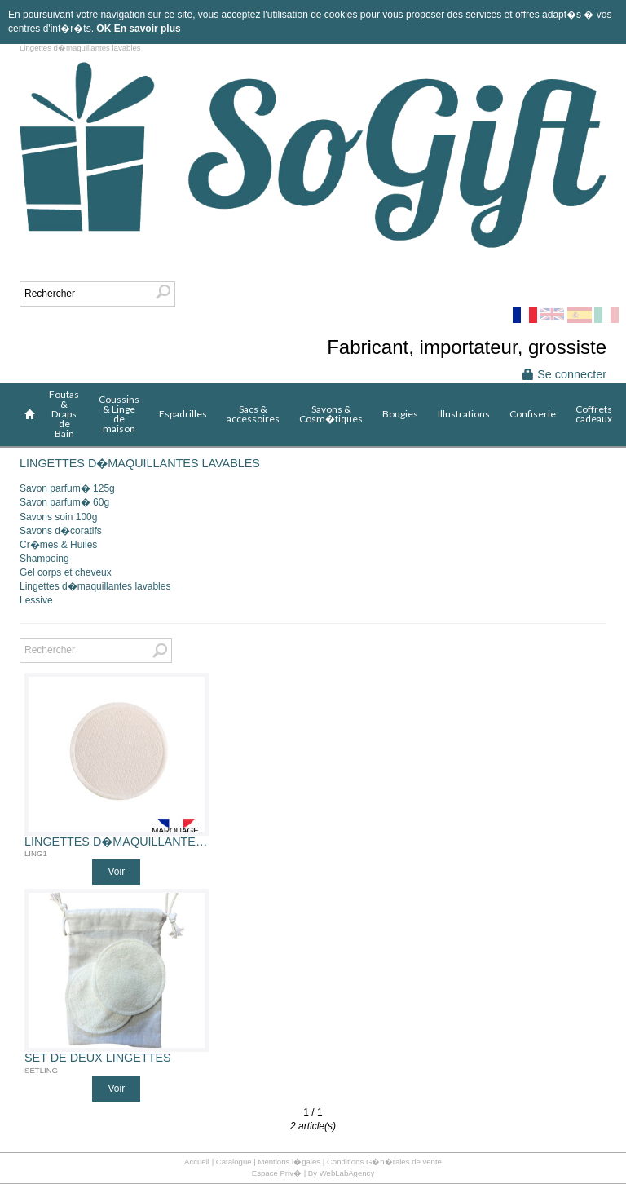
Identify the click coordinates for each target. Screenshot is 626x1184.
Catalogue (234, 1161)
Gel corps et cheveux (66, 572)
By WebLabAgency (341, 1173)
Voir (116, 871)
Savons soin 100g (58, 517)
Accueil (196, 1161)
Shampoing (44, 558)
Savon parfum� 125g (67, 488)
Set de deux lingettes (97, 1058)
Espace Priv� (277, 1173)
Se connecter (564, 374)
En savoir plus (147, 28)
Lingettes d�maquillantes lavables (95, 586)
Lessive (36, 600)
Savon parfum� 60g (64, 502)
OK (104, 28)
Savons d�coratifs (61, 531)
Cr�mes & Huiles (58, 544)
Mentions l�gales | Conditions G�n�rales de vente (350, 1161)
